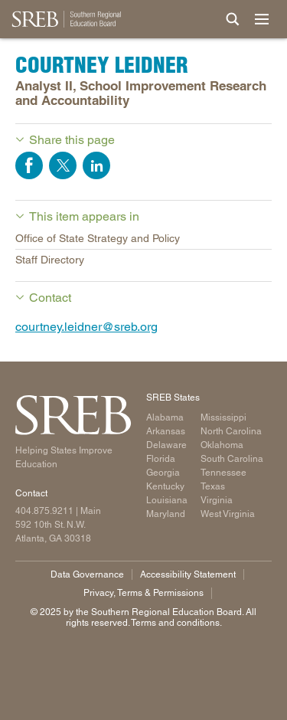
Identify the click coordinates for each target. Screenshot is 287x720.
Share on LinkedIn (96, 165)
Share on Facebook (29, 165)
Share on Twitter (63, 165)
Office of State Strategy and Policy (97, 238)
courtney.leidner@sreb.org (86, 326)
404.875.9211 (44, 511)
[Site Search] (232, 19)
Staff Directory (49, 260)
